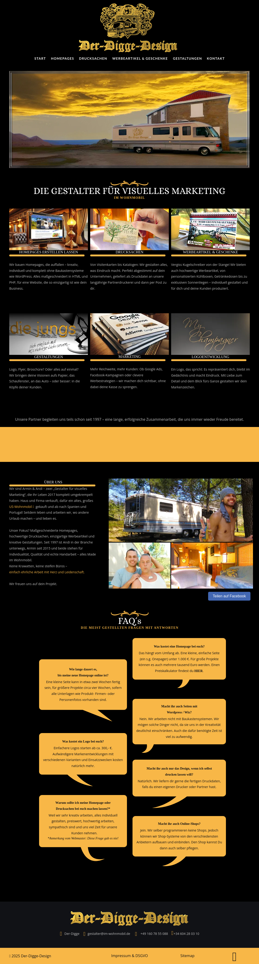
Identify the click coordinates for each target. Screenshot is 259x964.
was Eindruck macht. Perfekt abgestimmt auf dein (128, 270)
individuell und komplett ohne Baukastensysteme (47, 270)
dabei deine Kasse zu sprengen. (114, 387)
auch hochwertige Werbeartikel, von (198, 270)
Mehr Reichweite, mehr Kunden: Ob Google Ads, (126, 369)
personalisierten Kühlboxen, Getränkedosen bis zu (209, 276)
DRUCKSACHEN (129, 252)
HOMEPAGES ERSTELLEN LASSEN (48, 252)
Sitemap (187, 955)
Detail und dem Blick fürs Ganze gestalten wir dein (209, 381)
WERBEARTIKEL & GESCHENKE (210, 252)
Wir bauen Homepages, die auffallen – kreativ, (44, 264)
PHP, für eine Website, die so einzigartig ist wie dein (48, 282)
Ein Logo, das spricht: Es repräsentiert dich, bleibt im (211, 369)
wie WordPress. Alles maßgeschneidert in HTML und (49, 276)
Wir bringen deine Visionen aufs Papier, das (42, 375)
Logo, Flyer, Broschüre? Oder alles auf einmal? (44, 369)
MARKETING (129, 357)
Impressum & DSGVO (129, 955)
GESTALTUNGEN (48, 357)
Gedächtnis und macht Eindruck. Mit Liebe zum (207, 375)
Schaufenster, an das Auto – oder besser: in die (45, 381)
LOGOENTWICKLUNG (210, 357)
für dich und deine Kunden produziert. (200, 288)
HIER (198, 671)
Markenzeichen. (183, 387)
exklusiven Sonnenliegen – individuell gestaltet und (210, 282)
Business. (16, 288)
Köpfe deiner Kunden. (26, 387)
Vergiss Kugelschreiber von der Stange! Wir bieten (209, 264)
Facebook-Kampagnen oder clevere (117, 375)
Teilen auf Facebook (229, 596)
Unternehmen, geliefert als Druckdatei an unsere (127, 276)
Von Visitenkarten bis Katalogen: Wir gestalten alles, (129, 264)
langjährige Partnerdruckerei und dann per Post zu (128, 282)
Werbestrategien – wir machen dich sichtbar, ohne (128, 381)
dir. (92, 288)
